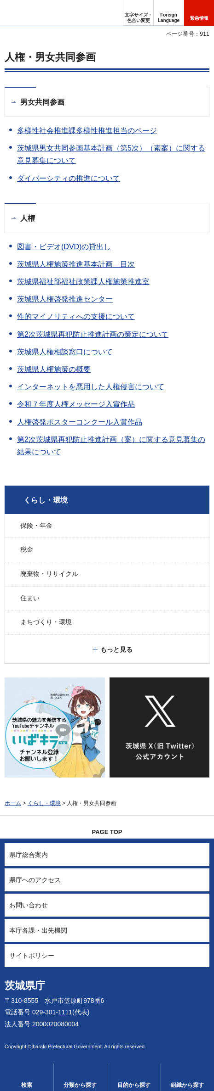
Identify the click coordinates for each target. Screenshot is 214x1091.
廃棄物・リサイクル (49, 573)
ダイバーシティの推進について (68, 178)
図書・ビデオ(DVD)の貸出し (64, 247)
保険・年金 (36, 525)
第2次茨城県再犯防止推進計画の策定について (92, 334)
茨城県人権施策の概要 (54, 369)
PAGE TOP (107, 831)
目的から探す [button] (133, 1085)
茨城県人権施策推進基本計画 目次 (76, 264)
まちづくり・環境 (46, 622)
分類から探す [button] (80, 1085)
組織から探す (187, 1085)
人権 (27, 218)
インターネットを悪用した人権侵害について (90, 387)
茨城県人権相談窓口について (65, 352)
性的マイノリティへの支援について (76, 316)
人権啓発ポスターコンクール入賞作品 (79, 422)
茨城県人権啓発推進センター (65, 299)
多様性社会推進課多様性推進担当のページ (87, 130)
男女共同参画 (42, 102)
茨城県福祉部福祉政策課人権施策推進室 (83, 281)
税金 (26, 549)
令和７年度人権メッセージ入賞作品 (76, 404)
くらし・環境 (45, 500)
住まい (30, 598)
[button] (169, 13)
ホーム (13, 803)
